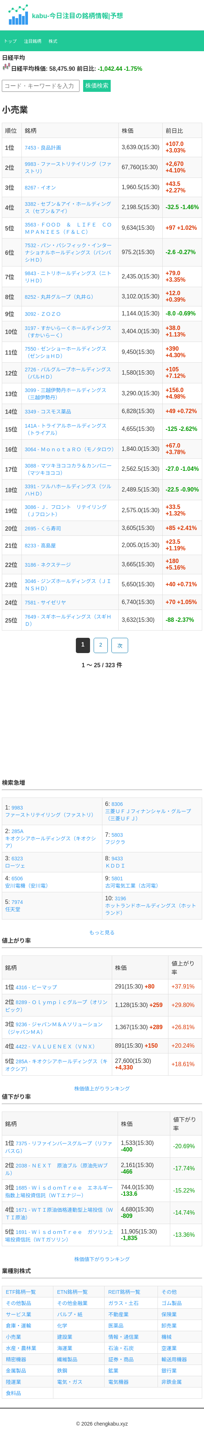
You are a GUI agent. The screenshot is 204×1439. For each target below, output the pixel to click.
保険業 (169, 1314)
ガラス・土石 (123, 1303)
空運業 (169, 1348)
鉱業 (113, 1371)
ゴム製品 (172, 1303)
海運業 (64, 1348)
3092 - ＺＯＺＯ (43, 314)
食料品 (13, 1393)
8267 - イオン (40, 188)
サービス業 (18, 1314)
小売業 (13, 1337)
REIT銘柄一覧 (124, 1292)
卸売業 (169, 1326)
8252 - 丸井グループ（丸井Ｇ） (60, 297)
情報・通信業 (123, 1337)
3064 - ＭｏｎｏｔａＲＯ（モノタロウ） (71, 449)
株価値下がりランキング (102, 1259)
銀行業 (169, 1371)
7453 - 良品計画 (43, 148)
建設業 (64, 1337)
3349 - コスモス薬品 (48, 412)
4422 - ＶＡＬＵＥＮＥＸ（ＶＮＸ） (57, 1046)
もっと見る (102, 932)
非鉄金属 (172, 1382)
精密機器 (16, 1359)
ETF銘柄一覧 (21, 1292)
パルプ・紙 (69, 1314)
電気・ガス (69, 1382)
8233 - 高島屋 (40, 546)
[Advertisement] (102, 727)
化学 (62, 1326)
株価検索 (97, 85)
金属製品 (16, 1371)
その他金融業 (72, 1303)
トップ (10, 41)
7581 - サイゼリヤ (45, 603)
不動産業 (118, 1314)
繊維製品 (67, 1359)
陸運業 (13, 1382)
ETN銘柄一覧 (72, 1292)
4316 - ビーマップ (36, 987)
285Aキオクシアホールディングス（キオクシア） (50, 838)
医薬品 (115, 1326)
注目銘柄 (32, 41)
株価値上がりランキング (102, 1089)
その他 (169, 1292)
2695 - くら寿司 (43, 528)
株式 (53, 41)
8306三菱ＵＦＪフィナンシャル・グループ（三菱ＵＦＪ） (148, 811)
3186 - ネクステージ (48, 565)
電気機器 (118, 1382)
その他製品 (18, 1303)
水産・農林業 (21, 1348)
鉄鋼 (62, 1371)
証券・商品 (121, 1359)
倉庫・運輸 (18, 1326)
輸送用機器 (174, 1359)
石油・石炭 (121, 1348)
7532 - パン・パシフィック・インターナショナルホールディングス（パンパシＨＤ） (68, 252)
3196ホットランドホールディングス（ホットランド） (150, 906)
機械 (167, 1337)
